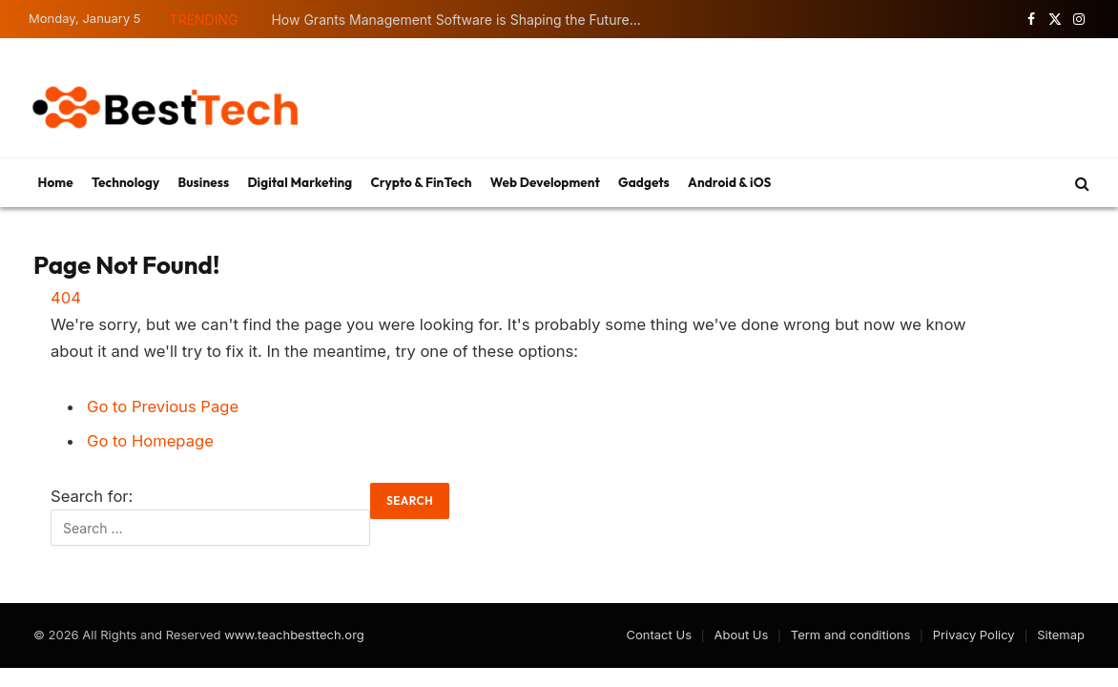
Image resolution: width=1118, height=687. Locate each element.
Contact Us (659, 634)
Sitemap (1061, 634)
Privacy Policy (974, 634)
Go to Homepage (150, 440)
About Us (741, 634)
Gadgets (644, 182)
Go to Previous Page (162, 406)
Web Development (545, 182)
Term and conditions (850, 634)
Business (204, 182)
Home (55, 182)
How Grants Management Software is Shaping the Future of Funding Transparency (461, 19)
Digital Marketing (299, 182)
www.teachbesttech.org (294, 634)
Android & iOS (729, 182)
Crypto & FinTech (420, 182)
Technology (125, 182)
